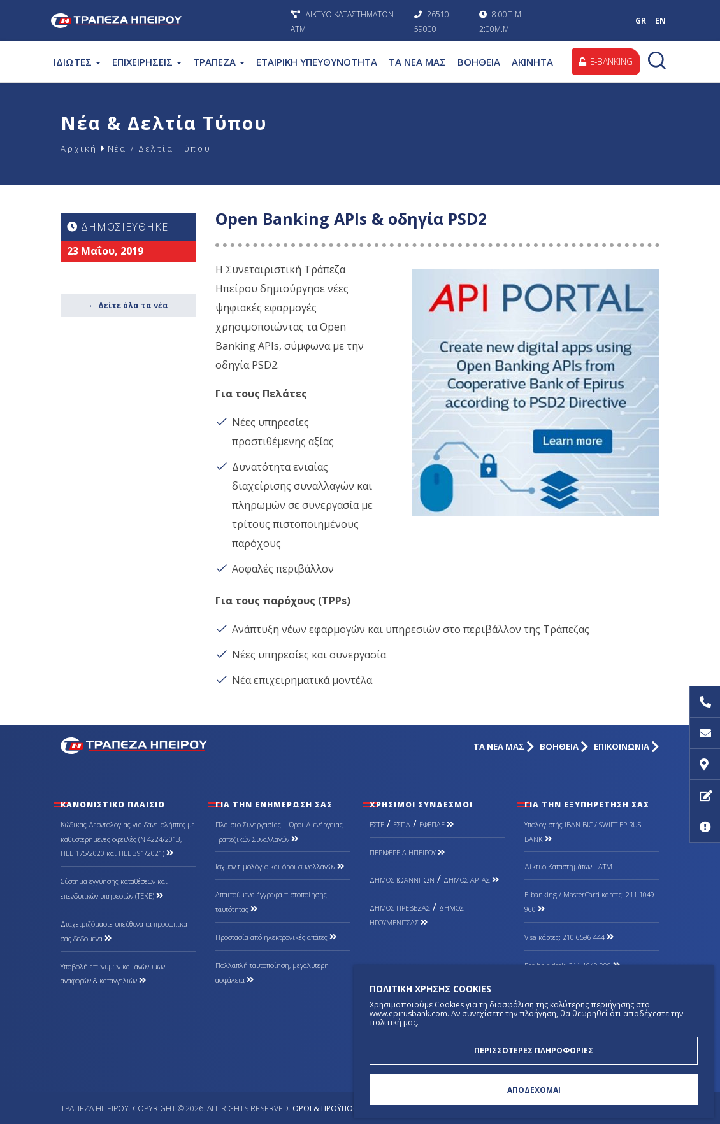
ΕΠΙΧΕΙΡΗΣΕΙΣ (147, 61)
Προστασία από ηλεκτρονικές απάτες (275, 937)
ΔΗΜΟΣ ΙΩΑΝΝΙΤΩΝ (402, 880)
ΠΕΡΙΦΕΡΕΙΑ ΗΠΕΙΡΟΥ (407, 852)
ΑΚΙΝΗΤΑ (532, 61)
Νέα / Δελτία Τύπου (167, 148)
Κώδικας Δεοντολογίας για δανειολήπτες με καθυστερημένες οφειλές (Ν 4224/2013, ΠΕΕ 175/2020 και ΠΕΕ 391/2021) (128, 839)
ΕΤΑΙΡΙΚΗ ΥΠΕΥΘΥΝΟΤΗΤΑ (316, 61)
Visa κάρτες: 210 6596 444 (569, 937)
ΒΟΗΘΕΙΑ (478, 61)
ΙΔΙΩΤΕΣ (77, 61)
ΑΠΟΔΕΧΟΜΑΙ (534, 1089)
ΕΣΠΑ (401, 824)
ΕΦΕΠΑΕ (436, 824)
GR (640, 20)
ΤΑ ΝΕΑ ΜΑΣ (417, 61)
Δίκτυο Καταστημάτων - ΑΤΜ (568, 866)
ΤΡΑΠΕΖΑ (219, 61)
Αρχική (80, 148)
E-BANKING (604, 61)
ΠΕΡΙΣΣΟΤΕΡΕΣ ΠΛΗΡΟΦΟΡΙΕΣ (533, 1049)
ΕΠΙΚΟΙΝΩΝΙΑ (626, 747)
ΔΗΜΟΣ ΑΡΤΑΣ (471, 880)
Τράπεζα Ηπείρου (167, 20)
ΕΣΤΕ (377, 824)
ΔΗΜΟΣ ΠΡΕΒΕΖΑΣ (400, 908)
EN (660, 20)
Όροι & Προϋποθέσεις (335, 1108)
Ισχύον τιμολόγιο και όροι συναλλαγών (279, 866)
